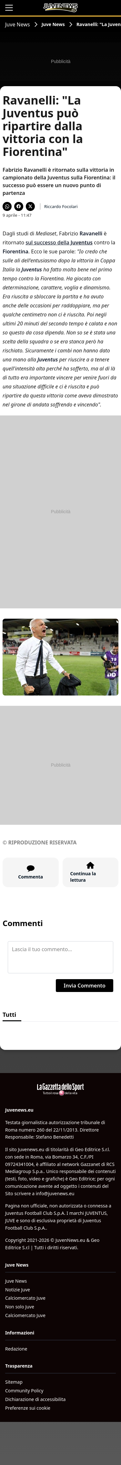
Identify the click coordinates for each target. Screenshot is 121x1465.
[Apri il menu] (9, 8)
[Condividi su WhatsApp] (7, 206)
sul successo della (59, 242)
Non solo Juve (19, 1307)
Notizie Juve (17, 1290)
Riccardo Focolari (61, 206)
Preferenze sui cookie (27, 1408)
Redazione (16, 1349)
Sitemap (14, 1382)
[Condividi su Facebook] (18, 206)
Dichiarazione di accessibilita (35, 1399)
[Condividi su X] (30, 206)
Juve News (17, 24)
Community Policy (24, 1391)
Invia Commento (85, 985)
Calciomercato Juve (25, 1298)
